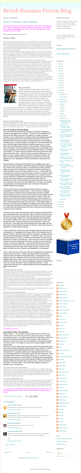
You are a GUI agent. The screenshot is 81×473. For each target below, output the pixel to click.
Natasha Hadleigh (63, 390)
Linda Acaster (62, 362)
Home (28, 452)
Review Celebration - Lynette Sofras (65, 191)
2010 (60, 206)
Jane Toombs (62, 341)
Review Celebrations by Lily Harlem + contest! (66, 183)
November (63, 97)
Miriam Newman (62, 384)
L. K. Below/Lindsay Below (65, 356)
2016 (60, 85)
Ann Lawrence (62, 288)
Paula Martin (61, 393)
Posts (60, 453)
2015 (60, 87)
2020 (60, 75)
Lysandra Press (61, 444)
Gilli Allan (60, 325)
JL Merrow (61, 331)
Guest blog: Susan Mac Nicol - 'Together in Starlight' (66, 131)
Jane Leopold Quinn (13, 431)
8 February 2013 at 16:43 (14, 441)
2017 (60, 83)
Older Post (49, 452)
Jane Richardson (63, 338)
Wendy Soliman (62, 424)
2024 (60, 66)
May (61, 111)
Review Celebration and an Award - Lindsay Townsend (66, 145)
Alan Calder (61, 285)
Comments (61, 456)
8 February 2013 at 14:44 (14, 427)
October (62, 99)
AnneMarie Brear (63, 291)
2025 (60, 64)
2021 (60, 73)
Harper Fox (61, 328)
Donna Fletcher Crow (64, 310)
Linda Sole (61, 369)
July (61, 106)
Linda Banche (62, 366)
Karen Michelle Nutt (63, 350)
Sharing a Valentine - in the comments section (66, 157)
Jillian (60, 347)
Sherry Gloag (62, 400)
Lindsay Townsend (13, 405)
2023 (60, 68)
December (63, 94)
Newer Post (8, 452)
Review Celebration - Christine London (65, 195)
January (62, 199)
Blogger (48, 469)
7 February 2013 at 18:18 (14, 409)
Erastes (60, 316)
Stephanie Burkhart (63, 403)
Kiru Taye (60, 353)
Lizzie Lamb (61, 375)
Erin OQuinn (61, 319)
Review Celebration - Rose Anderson (65, 176)
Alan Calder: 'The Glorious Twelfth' (65, 126)
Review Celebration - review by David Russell (65, 171)
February (62, 118)
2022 (60, 71)
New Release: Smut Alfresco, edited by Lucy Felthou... (65, 122)
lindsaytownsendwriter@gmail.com (66, 48)
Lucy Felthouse (62, 378)
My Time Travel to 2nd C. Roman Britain (66, 179)
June (61, 108)
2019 (60, 78)
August (62, 104)
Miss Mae (61, 387)
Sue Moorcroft (62, 406)
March (62, 116)
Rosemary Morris (63, 397)
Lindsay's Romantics (62, 441)
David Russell (62, 307)
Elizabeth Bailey (62, 313)
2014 (60, 90)
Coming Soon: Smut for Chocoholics (66, 150)
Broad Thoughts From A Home (66, 300)
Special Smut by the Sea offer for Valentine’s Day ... (66, 136)
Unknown (60, 409)
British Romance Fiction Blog (37, 11)
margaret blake (62, 431)
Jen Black (61, 344)
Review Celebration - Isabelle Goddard (65, 187)
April (61, 113)
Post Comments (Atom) (32, 458)
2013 (60, 92)
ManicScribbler (62, 381)
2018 (60, 80)
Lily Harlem (61, 359)
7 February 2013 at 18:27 (14, 419)
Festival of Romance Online (64, 438)
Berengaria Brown (63, 297)
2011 (60, 204)
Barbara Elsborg (12, 423)
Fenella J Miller (62, 322)
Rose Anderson (12, 413)
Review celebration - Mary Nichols (65, 153)
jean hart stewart (62, 428)
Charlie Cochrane (63, 304)
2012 (60, 202)
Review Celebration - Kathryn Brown (65, 140)
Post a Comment (10, 444)
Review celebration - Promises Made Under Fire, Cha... (66, 166)
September (63, 101)
